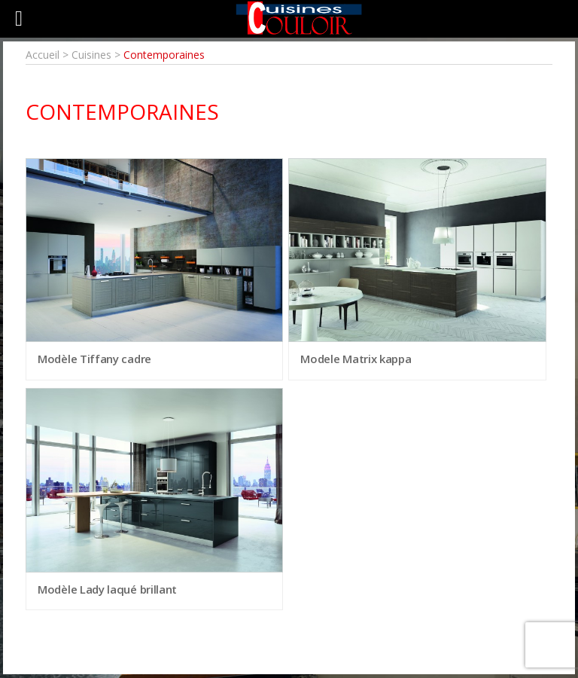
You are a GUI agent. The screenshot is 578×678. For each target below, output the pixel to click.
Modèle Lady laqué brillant (107, 589)
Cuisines (91, 54)
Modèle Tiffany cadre (94, 358)
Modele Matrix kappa (355, 358)
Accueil (42, 54)
